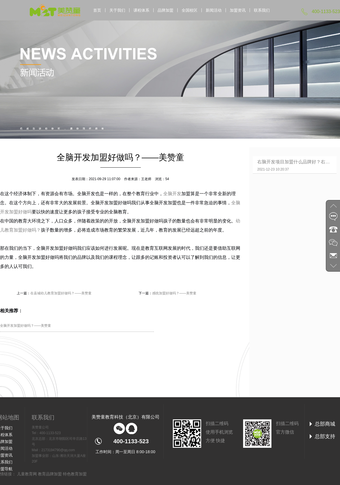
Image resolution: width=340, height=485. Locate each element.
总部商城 (325, 424)
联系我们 (262, 10)
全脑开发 (172, 193)
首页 (97, 10)
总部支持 (325, 436)
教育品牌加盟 (50, 474)
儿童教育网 (27, 474)
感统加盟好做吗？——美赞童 (174, 293)
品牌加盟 (165, 10)
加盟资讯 (238, 10)
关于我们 (117, 10)
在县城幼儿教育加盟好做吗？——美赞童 (61, 293)
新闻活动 (214, 10)
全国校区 (189, 10)
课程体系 (141, 10)
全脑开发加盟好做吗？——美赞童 (25, 326)
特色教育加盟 (75, 474)
